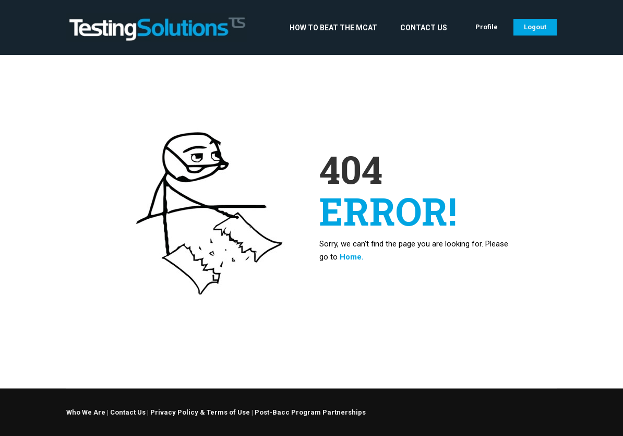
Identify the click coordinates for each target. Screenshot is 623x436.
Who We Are (85, 412)
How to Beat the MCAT (333, 27)
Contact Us (423, 27)
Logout (535, 27)
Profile (486, 27)
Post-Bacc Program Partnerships (310, 412)
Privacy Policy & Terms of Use (200, 412)
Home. (352, 257)
